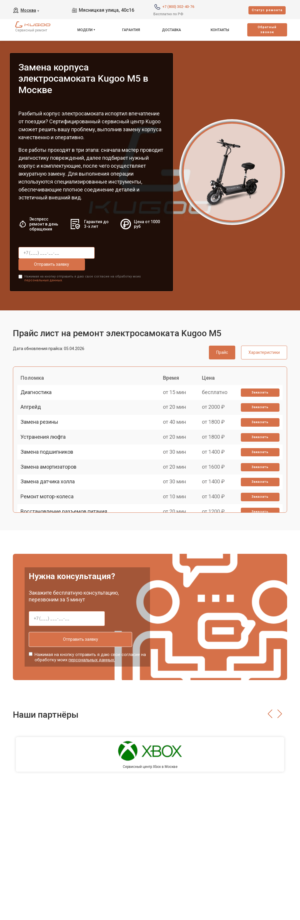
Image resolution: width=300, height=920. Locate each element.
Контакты (220, 30)
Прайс (222, 338)
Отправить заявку (123, 252)
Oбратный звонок (267, 29)
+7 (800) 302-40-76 (178, 6)
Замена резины (42, 427)
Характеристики (264, 338)
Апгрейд (33, 407)
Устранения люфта (45, 448)
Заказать (258, 387)
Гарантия (131, 30)
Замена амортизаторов (51, 489)
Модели (85, 30)
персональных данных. (43, 267)
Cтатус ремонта (267, 10)
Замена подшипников (49, 468)
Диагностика (38, 387)
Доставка (171, 30)
